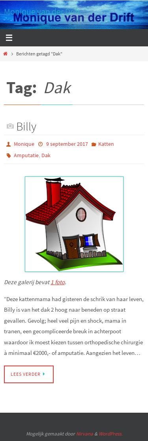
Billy (26, 126)
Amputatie (26, 155)
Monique (24, 143)
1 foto (58, 282)
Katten (106, 143)
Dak (46, 155)
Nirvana (84, 433)
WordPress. (110, 433)
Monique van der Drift (42, 11)
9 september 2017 (67, 143)
